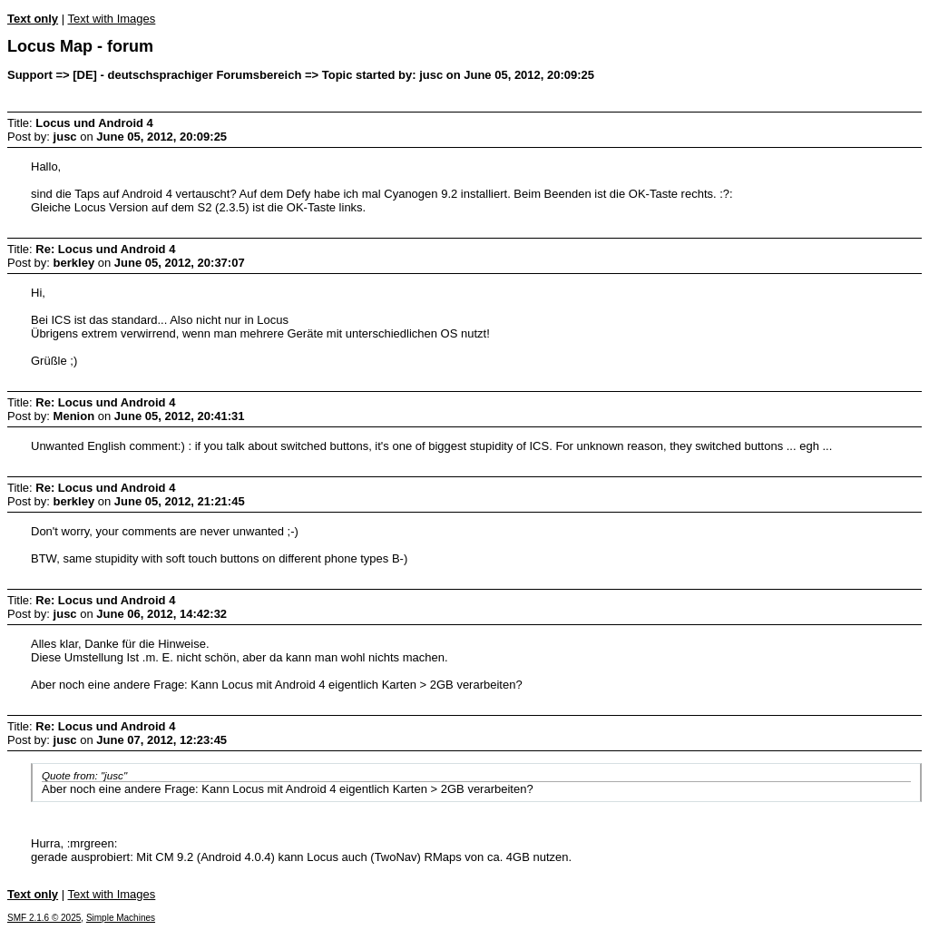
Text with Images (111, 18)
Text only (32, 18)
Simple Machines (120, 918)
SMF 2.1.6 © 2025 (44, 918)
